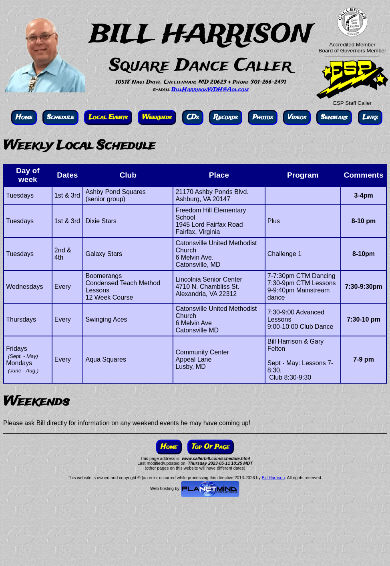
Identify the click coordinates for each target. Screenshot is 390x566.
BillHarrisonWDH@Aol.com (210, 90)
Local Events (108, 117)
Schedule (60, 117)
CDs (193, 117)
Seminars (334, 117)
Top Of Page (210, 447)
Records (225, 117)
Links (370, 117)
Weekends (157, 117)
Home (24, 117)
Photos (262, 117)
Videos (296, 117)
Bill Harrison (273, 477)
